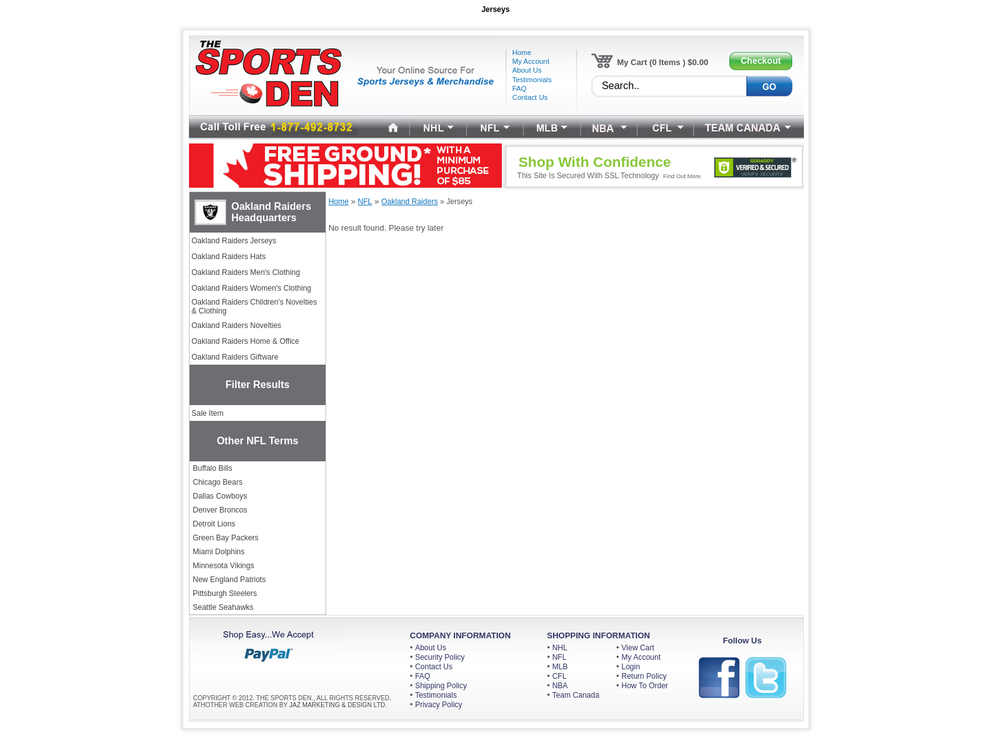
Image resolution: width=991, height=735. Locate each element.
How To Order (644, 685)
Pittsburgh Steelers (225, 593)
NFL (559, 657)
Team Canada (576, 695)
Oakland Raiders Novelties (236, 325)
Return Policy (643, 676)
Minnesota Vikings (223, 565)
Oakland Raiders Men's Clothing (246, 272)
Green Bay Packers (225, 537)
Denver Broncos (220, 510)
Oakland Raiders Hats (228, 256)
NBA (560, 685)
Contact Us (434, 666)
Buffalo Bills (212, 468)
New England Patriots (229, 579)
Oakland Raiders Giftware (235, 357)
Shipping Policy (441, 685)
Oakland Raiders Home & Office (246, 341)
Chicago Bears (218, 482)
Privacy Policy (439, 704)
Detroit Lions (214, 523)
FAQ (422, 676)
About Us (430, 647)
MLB (560, 666)
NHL (560, 647)
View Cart (637, 647)
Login (630, 666)
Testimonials (436, 695)
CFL (559, 676)
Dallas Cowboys (220, 496)
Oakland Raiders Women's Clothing (252, 288)
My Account (640, 657)
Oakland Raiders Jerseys (234, 240)
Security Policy (440, 657)
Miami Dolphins (219, 551)
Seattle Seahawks (223, 607)
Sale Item (208, 413)
